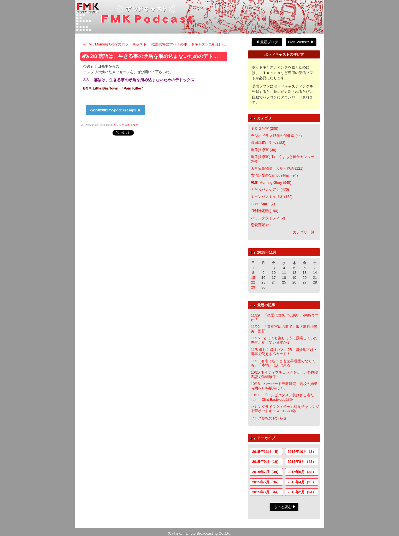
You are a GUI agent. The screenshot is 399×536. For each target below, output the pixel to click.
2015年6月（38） (302, 472)
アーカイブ (266, 438)
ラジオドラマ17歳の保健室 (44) (276, 136)
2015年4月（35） (302, 482)
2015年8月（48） (302, 462)
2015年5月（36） (266, 482)
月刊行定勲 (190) (264, 211)
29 (253, 287)
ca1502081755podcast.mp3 (113, 110)
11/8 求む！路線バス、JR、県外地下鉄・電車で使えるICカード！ (284, 352)
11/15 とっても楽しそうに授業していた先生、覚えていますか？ (284, 340)
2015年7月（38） (266, 472)
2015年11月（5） (266, 452)
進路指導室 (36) (263, 150)
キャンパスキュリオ (125, 124)
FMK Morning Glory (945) (271, 182)
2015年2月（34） (302, 492)
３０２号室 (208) (264, 128)
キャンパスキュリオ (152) (272, 197)
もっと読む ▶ (285, 507)
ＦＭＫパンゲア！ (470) (270, 189)
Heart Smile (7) (263, 204)
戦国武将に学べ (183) (268, 143)
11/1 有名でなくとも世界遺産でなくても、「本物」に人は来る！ (283, 363)
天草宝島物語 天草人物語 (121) (277, 168)
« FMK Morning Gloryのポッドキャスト (115, 44)
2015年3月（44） (266, 492)
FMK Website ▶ (301, 42)
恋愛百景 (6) (261, 225)
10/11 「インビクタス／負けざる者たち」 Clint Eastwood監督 (282, 397)
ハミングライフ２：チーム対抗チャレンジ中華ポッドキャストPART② (285, 409)
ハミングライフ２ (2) (268, 218)
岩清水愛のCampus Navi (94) (274, 175)
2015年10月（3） (302, 452)
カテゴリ (264, 118)
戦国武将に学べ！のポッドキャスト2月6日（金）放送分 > (198, 44)
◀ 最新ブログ (266, 42)
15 (253, 277)
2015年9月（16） (266, 462)
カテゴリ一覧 (303, 232)
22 (253, 282)
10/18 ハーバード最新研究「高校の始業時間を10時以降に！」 (284, 386)
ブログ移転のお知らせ (269, 418)
